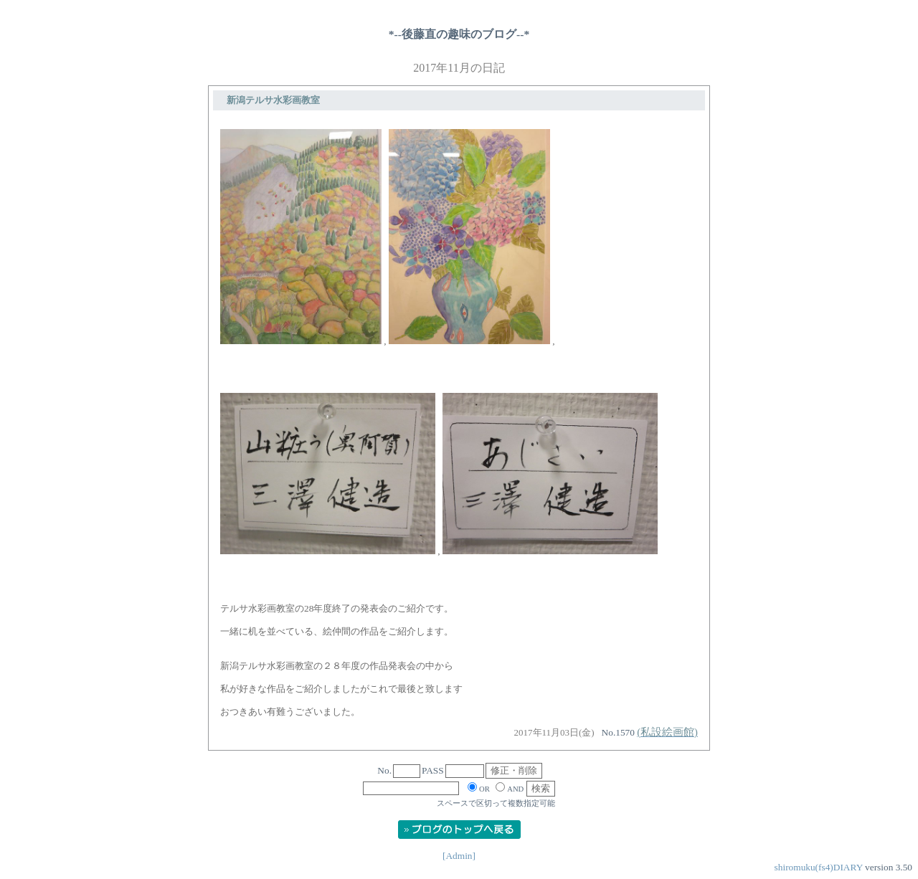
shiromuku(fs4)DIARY (819, 867)
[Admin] (459, 855)
